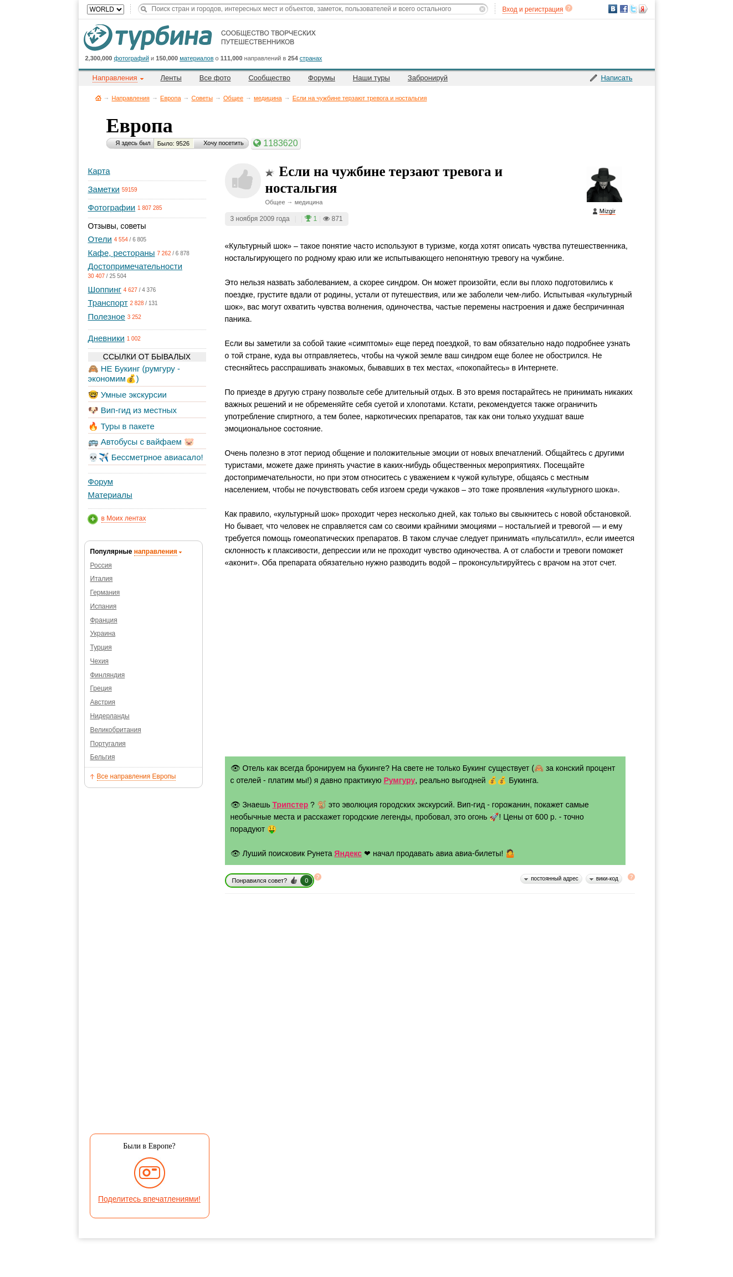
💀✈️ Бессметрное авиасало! (145, 457)
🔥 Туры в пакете (121, 426)
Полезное (106, 316)
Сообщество (269, 78)
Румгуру (399, 780)
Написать (616, 78)
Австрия (103, 702)
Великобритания (115, 730)
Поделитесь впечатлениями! (149, 1198)
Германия (105, 592)
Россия (101, 565)
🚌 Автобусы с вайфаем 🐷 (141, 441)
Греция (101, 688)
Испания (103, 606)
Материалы (110, 495)
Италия (101, 579)
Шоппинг (104, 289)
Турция (101, 647)
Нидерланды (110, 716)
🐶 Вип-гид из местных (132, 410)
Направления (131, 98)
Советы (202, 98)
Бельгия (102, 757)
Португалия (108, 744)
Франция (103, 620)
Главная (98, 98)
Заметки (104, 189)
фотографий (132, 58)
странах (311, 58)
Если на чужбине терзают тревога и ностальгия (360, 98)
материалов (196, 58)
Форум (101, 481)
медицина (268, 98)
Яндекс (348, 853)
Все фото (215, 78)
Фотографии (112, 207)
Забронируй (428, 78)
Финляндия (107, 675)
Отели (100, 239)
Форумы (321, 78)
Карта (99, 171)
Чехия (99, 661)
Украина (103, 633)
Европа (170, 98)
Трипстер (291, 804)
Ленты (171, 78)
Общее (233, 98)
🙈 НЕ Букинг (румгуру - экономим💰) (134, 373)
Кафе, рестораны (121, 253)
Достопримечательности (135, 266)
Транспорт (108, 302)
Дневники (106, 338)
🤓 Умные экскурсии (127, 394)
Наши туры (371, 78)
